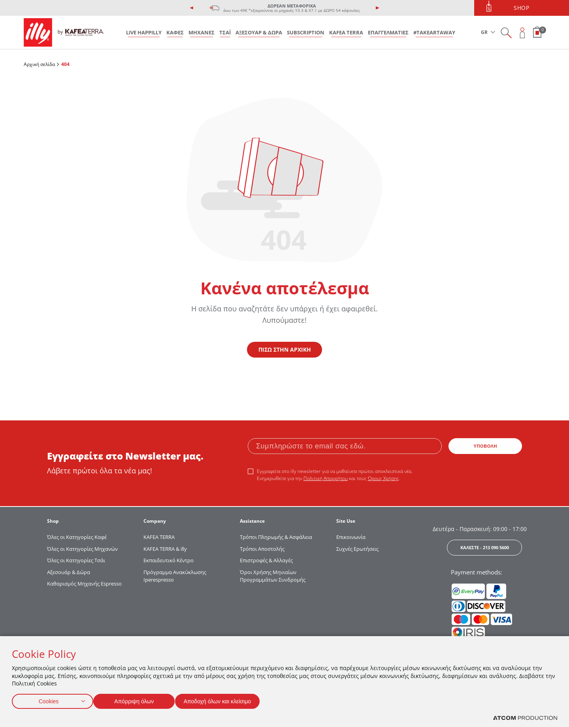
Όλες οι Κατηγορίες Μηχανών (82, 548)
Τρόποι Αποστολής (262, 548)
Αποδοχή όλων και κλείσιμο (229, 699)
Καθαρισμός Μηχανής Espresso (84, 583)
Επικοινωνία (351, 537)
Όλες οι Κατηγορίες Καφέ (77, 537)
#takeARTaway (434, 32)
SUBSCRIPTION (305, 32)
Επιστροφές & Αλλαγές (266, 560)
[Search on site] (506, 32)
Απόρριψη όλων (137, 699)
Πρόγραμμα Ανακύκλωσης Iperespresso (174, 576)
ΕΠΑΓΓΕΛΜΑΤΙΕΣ (388, 32)
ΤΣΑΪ (225, 32)
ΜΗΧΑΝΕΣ (201, 32)
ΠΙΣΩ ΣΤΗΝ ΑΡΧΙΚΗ (284, 349)
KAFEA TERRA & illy (165, 548)
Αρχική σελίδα (39, 64)
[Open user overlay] (522, 32)
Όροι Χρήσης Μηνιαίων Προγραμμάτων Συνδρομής (273, 576)
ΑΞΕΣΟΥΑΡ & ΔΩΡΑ (259, 32)
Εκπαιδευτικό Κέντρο (168, 560)
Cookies (48, 699)
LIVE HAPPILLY (144, 32)
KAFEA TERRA (346, 32)
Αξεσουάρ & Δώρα (68, 572)
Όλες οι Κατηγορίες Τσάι (76, 560)
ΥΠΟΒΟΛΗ (485, 446)
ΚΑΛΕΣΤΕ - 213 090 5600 (484, 547)
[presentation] (191, 7)
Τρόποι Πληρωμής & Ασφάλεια (276, 537)
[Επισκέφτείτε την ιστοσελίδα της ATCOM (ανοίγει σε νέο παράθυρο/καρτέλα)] (525, 718)
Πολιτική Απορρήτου (325, 478)
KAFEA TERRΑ (159, 537)
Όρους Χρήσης (383, 478)
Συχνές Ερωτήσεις (357, 548)
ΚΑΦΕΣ (175, 32)
